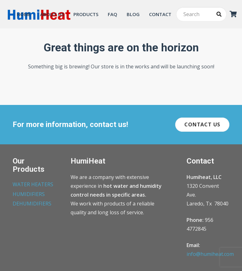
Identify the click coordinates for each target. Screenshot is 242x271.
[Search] (201, 14)
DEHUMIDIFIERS (32, 203)
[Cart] (233, 14)
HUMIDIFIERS (29, 194)
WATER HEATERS (33, 184)
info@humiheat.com (210, 254)
